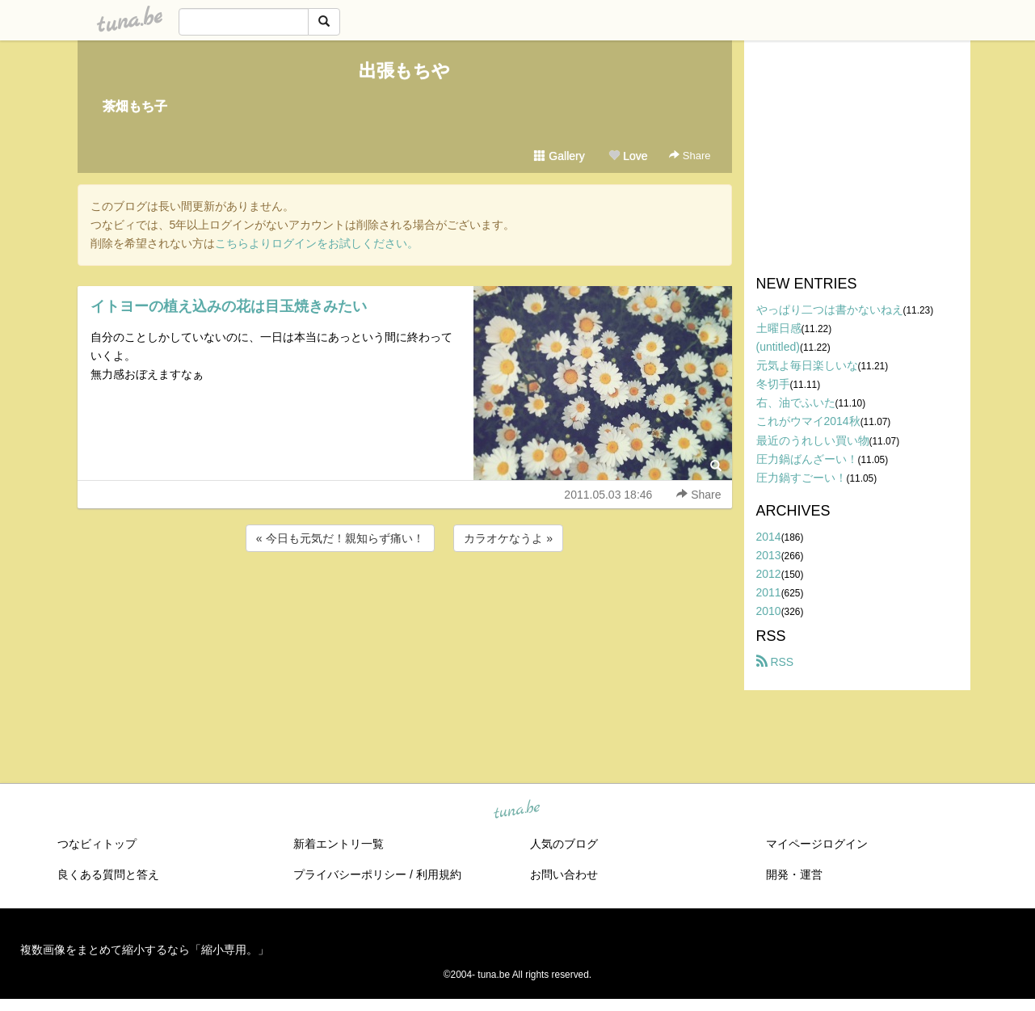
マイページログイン (817, 843)
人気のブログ (564, 843)
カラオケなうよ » (508, 538)
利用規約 (438, 874)
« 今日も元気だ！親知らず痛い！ (340, 538)
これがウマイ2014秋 (808, 421)
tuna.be (517, 810)
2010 (768, 610)
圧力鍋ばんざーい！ (807, 459)
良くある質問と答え (108, 874)
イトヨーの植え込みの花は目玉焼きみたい (228, 306)
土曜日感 (778, 328)
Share (689, 156)
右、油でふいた (795, 402)
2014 (768, 536)
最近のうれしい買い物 (812, 440)
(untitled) (778, 346)
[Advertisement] (405, 598)
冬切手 (773, 383)
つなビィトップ (97, 843)
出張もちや (404, 71)
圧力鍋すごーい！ (801, 477)
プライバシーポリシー (349, 874)
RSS (775, 661)
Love (627, 156)
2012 (768, 573)
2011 (768, 592)
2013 (768, 555)
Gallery (559, 156)
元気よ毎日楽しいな (807, 365)
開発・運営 (794, 874)
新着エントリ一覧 (338, 843)
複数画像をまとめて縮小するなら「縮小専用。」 (144, 949)
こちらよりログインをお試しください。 (317, 243)
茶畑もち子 (135, 106)
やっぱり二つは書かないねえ (829, 309)
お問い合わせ (564, 874)
